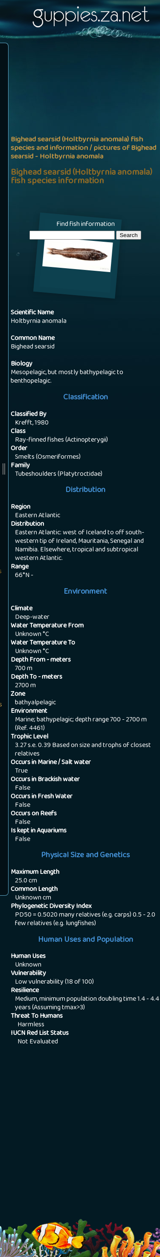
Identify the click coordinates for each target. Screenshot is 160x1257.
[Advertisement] (80, 130)
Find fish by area (85, 246)
